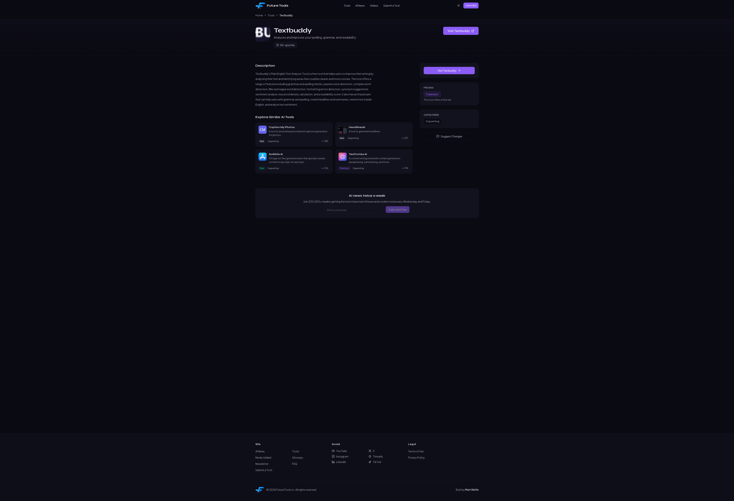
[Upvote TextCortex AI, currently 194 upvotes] (405, 168)
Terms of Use (416, 451)
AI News (360, 5)
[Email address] (354, 210)
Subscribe (471, 5)
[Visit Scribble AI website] (327, 154)
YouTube (339, 451)
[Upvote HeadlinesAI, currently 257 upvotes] (404, 138)
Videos (374, 5)
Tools (347, 5)
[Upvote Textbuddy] (285, 45)
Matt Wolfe (472, 489)
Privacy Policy (416, 457)
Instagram (340, 456)
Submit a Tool (391, 5)
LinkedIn (339, 462)
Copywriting (432, 121)
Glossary (297, 457)
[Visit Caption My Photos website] (327, 127)
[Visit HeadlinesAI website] (407, 127)
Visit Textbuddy (461, 31)
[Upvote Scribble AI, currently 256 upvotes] (324, 168)
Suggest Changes (449, 136)
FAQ (294, 463)
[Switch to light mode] (458, 5)
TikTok (374, 462)
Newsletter (262, 463)
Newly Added (263, 457)
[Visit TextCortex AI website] (407, 154)
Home (259, 15)
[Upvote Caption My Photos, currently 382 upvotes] (324, 141)
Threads (375, 456)
